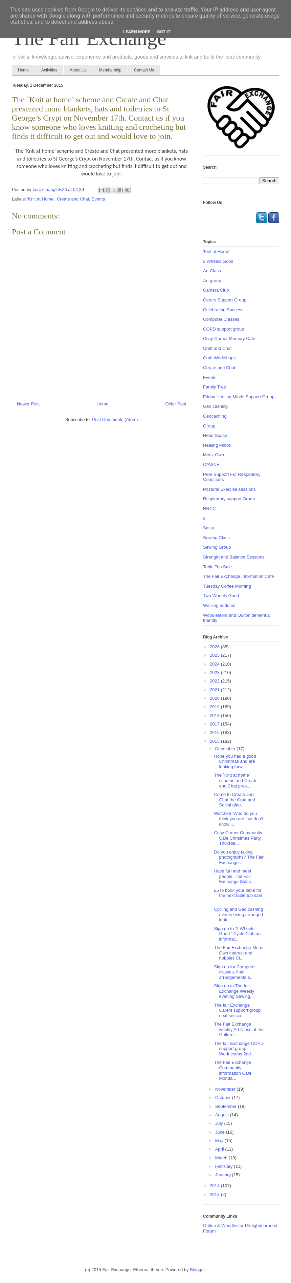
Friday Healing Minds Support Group (238, 396)
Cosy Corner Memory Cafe (229, 338)
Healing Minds (217, 445)
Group (209, 425)
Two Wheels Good (221, 595)
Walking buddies (219, 605)
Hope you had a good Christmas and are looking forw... (235, 761)
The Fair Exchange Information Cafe (238, 576)
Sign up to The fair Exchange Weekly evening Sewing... (234, 991)
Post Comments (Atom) (115, 419)
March (222, 1157)
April (220, 1149)
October (223, 1097)
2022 (215, 680)
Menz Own (213, 454)
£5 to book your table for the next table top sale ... (238, 895)
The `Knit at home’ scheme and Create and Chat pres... (235, 780)
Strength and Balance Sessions (233, 557)
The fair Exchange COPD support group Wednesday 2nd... (239, 1048)
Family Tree (214, 387)
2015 (215, 741)
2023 (215, 672)
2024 (215, 664)
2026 (215, 646)
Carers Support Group (224, 299)
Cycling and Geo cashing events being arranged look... (238, 914)
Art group (212, 280)
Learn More (136, 31)
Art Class (212, 270)
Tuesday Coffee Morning (227, 586)
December (226, 748)
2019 (215, 706)
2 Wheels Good (218, 261)
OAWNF (211, 464)
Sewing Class (216, 537)
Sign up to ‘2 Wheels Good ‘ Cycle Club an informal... (237, 934)
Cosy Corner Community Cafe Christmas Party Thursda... (238, 838)
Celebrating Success (223, 309)
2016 (215, 732)
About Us (78, 70)
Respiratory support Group (229, 498)
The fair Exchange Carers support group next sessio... (237, 1010)
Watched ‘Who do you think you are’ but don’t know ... (238, 818)
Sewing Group (217, 547)
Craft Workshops (219, 357)
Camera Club (216, 290)
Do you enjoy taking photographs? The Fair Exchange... (238, 857)
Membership (110, 70)
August (222, 1114)
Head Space (215, 435)
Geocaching (214, 416)
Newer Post (28, 403)
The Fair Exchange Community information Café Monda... (232, 1070)
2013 (215, 1194)
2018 (215, 715)
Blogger (197, 1269)
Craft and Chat (217, 348)
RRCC (209, 508)
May (220, 1140)
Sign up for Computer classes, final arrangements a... (235, 972)
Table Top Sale (217, 566)
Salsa (208, 527)
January (223, 1174)
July (219, 1123)
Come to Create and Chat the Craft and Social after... (234, 799)
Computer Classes (221, 319)
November (226, 1089)
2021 (215, 689)
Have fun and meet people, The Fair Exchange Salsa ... (234, 876)
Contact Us (144, 70)
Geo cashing (215, 406)
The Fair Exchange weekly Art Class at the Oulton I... (239, 1029)
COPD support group (223, 329)
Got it (164, 31)
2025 (215, 655)
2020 (215, 698)
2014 (215, 1185)
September (226, 1106)
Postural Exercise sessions (229, 489)
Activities (49, 70)
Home (23, 70)
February (224, 1166)
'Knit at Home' (40, 199)
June (220, 1132)
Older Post (175, 403)
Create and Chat (73, 199)
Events (98, 199)
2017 (215, 724)
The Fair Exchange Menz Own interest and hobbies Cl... (238, 953)
